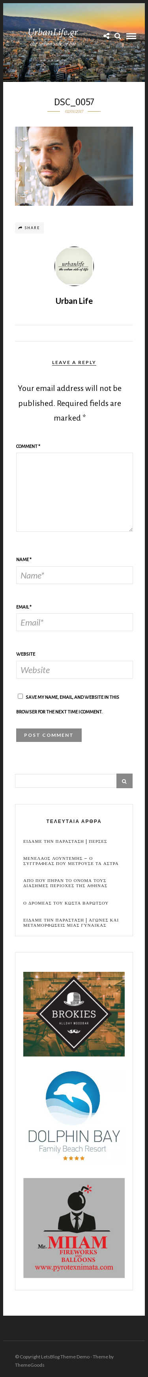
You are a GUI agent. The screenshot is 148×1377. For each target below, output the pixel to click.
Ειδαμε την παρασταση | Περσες (65, 841)
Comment (28, 446)
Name (24, 559)
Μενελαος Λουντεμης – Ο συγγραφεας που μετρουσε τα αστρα (71, 861)
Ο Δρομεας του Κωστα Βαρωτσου (66, 903)
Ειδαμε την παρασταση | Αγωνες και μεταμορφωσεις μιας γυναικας (71, 923)
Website (25, 654)
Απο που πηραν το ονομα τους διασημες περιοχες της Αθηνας (65, 883)
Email (24, 607)
